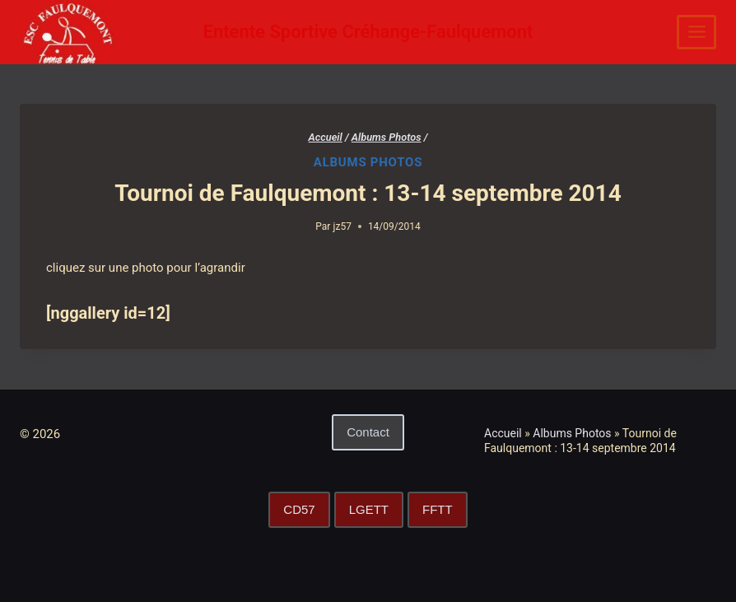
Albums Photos (368, 162)
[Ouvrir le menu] (696, 32)
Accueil (503, 433)
